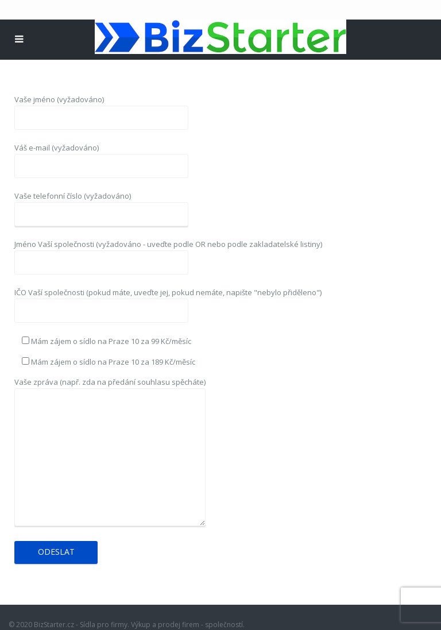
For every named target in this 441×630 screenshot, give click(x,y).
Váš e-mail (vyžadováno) (101, 156)
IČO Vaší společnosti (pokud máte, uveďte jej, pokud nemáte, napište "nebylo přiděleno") (168, 301)
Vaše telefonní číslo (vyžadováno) (101, 205)
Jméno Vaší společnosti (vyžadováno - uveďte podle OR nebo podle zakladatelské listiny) (168, 253)
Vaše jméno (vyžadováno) (101, 108)
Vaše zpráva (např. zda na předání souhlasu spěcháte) (110, 452)
